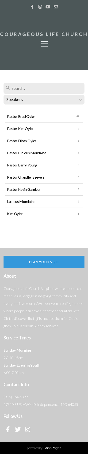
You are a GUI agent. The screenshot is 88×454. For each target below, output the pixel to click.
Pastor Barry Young (22, 165)
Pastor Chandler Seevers (26, 177)
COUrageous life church (44, 34)
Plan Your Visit (44, 261)
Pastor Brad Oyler (21, 116)
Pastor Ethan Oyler (21, 140)
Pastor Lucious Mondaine (26, 153)
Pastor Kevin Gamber (23, 189)
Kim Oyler (15, 213)
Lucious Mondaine (21, 201)
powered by (44, 448)
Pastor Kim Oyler (20, 128)
